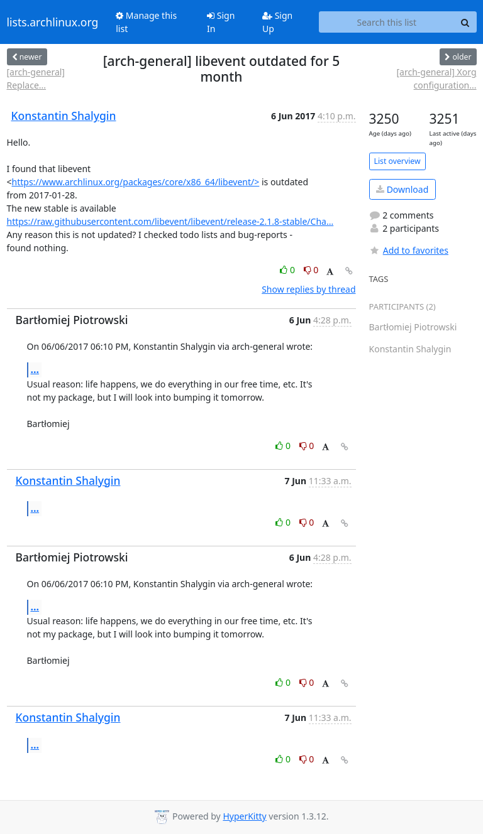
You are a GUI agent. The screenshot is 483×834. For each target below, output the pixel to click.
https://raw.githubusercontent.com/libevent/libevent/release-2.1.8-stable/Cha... (170, 221)
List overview (397, 161)
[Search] (465, 22)
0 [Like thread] (288, 270)
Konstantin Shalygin (63, 115)
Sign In (221, 22)
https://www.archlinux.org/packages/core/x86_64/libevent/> (136, 182)
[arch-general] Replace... (36, 78)
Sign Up (277, 22)
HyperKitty (244, 816)
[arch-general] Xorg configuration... (436, 78)
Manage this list (146, 22)
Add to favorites (408, 250)
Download (402, 189)
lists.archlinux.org (53, 22)
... (35, 369)
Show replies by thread (308, 289)
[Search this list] (386, 22)
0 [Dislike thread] (311, 270)
